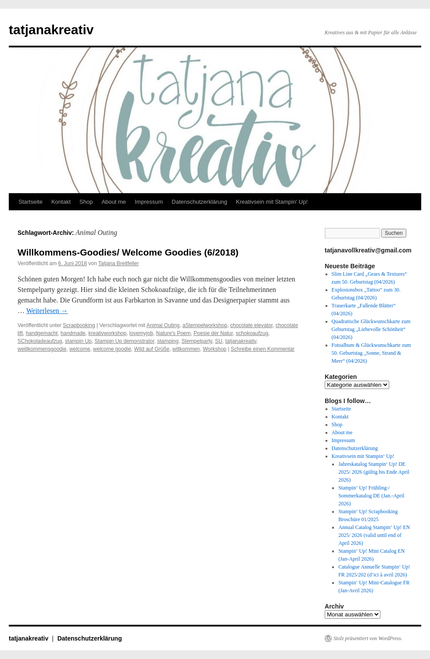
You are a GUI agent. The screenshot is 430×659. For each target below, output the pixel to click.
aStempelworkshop (205, 325)
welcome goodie (112, 349)
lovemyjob (141, 333)
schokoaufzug (252, 333)
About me (113, 201)
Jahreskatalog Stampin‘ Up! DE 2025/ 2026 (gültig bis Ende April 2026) (373, 472)
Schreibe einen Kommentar (262, 349)
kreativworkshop (107, 333)
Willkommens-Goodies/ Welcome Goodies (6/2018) (128, 252)
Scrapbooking (79, 325)
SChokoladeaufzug (40, 341)
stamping (168, 341)
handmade (73, 333)
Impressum (149, 201)
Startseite (30, 201)
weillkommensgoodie (42, 349)
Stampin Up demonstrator (124, 341)
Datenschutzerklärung (199, 201)
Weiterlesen (47, 310)
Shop (86, 201)
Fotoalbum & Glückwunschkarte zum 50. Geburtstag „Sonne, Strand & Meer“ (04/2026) (371, 353)
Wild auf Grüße (151, 349)
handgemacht (42, 333)
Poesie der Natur (213, 333)
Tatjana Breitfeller (118, 263)
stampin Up (78, 341)
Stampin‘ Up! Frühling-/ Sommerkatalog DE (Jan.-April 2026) (371, 496)
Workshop (214, 349)
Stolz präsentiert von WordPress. (367, 638)
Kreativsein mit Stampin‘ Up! (272, 201)
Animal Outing (163, 325)
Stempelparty (197, 341)
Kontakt (61, 201)
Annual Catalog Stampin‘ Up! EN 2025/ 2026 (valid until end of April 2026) (374, 535)
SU (218, 341)
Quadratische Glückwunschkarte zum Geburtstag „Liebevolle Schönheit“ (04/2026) (371, 329)
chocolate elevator (251, 325)
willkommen (186, 349)
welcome (79, 349)
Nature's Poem (173, 333)
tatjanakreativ (51, 29)
